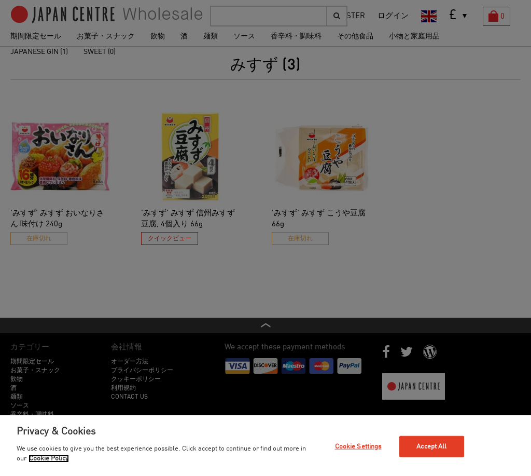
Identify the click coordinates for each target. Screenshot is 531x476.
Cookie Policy (48, 458)
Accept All (431, 446)
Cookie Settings (358, 446)
